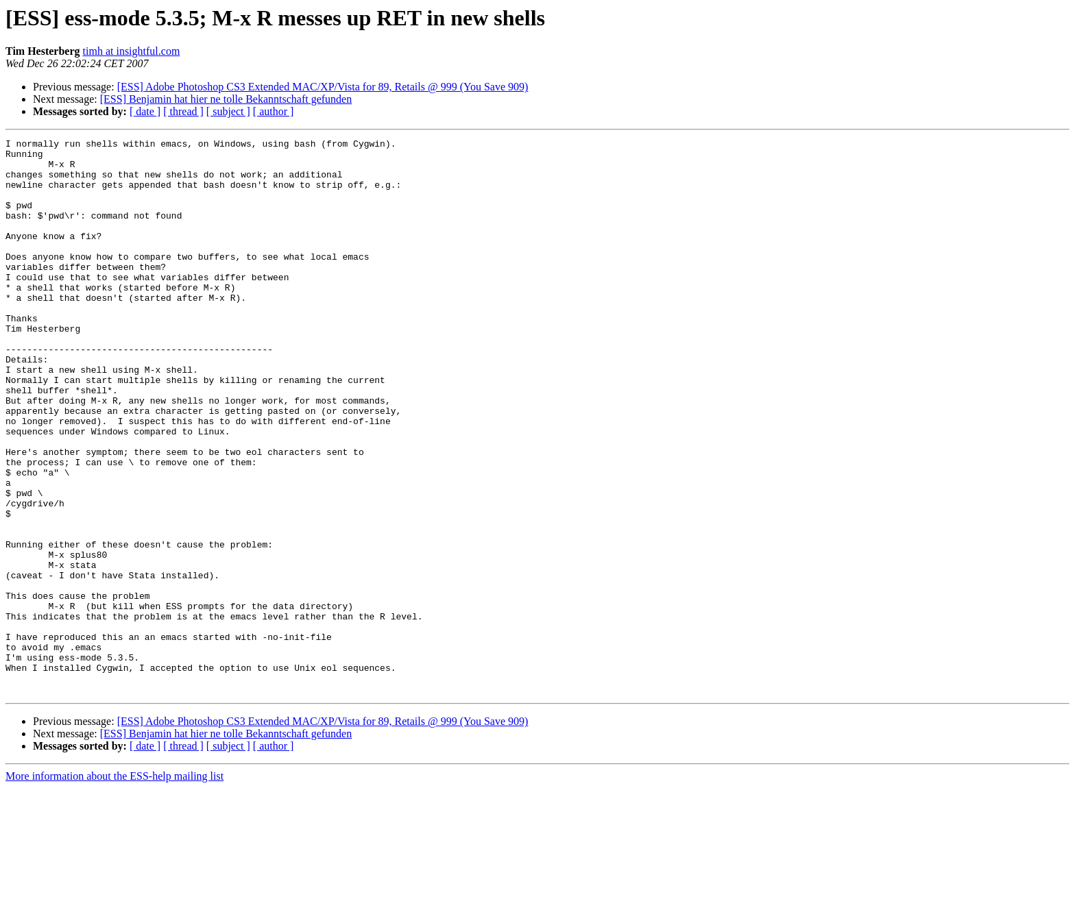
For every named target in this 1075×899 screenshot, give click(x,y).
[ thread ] (183, 111)
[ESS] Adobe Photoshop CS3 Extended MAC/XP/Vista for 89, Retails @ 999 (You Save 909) (323, 87)
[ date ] (145, 111)
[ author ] (273, 111)
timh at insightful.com (131, 51)
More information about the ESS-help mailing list (114, 887)
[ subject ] (228, 111)
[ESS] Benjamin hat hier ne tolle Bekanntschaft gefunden (226, 99)
